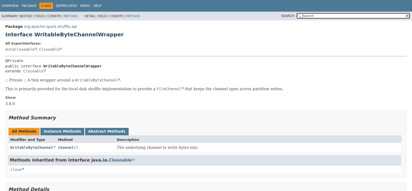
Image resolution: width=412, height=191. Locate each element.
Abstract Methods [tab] (106, 131)
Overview (10, 6)
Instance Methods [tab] (62, 131)
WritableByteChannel (31, 147)
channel (66, 147)
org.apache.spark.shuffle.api (50, 26)
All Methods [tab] (24, 131)
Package (29, 6)
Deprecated (66, 6)
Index (85, 6)
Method (71, 16)
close (16, 169)
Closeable (49, 49)
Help (97, 6)
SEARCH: (288, 16)
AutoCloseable (20, 49)
